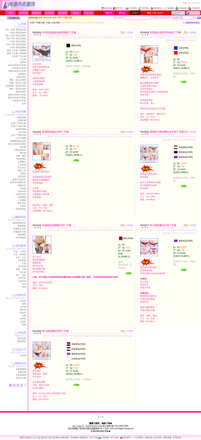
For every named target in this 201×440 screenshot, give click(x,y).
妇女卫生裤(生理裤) (17, 144)
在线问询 (107, 8)
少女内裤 (22, 132)
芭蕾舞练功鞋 (20, 232)
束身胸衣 (22, 162)
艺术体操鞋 (21, 237)
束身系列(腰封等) (18, 182)
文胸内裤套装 (20, 150)
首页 (40, 18)
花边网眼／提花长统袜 (15, 86)
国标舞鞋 (22, 234)
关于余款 (115, 437)
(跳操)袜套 (21, 77)
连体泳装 (22, 191)
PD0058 (51, 331)
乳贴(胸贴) (21, 159)
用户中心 (118, 8)
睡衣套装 (22, 203)
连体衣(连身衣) (19, 179)
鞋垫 (24, 324)
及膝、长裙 (21, 269)
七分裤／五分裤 (18, 56)
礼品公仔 (89, 13)
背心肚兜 (22, 167)
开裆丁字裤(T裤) (18, 126)
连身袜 (23, 62)
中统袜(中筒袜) (19, 100)
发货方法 (46, 437)
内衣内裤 (23, 13)
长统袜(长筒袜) (19, 68)
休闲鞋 (23, 318)
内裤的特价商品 (191, 23)
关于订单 (93, 437)
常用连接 (177, 437)
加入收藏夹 (126, 32)
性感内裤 (22, 120)
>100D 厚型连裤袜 (17, 32)
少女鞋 (23, 307)
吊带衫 (23, 173)
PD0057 (158, 225)
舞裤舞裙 (22, 226)
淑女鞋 (23, 310)
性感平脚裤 (21, 129)
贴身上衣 (22, 170)
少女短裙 (22, 266)
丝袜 (10, 13)
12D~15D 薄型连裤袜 (16, 44)
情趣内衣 (22, 185)
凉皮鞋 (23, 301)
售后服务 (56, 437)
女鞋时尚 (49, 13)
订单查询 (131, 8)
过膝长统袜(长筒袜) (17, 71)
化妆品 (76, 13)
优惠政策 (83, 437)
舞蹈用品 (36, 13)
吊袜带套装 (21, 209)
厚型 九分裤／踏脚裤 (16, 50)
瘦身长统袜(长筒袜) (17, 94)
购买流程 (25, 437)
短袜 (24, 103)
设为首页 (158, 437)
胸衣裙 (23, 153)
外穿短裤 (22, 260)
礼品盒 (23, 355)
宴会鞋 (23, 312)
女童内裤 (22, 372)
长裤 (24, 263)
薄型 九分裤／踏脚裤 (16, 53)
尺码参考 (194, 8)
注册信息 (181, 8)
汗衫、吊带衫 (20, 251)
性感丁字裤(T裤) (18, 123)
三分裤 (23, 59)
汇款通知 (168, 8)
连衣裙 (23, 272)
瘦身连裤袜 (21, 92)
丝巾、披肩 (21, 275)
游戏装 (23, 188)
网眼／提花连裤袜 (17, 80)
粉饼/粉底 (21, 338)
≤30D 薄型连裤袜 (18, 41)
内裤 (54, 18)
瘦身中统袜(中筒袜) (17, 97)
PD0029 (52, 225)
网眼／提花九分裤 (17, 83)
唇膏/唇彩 (21, 341)
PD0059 (160, 32)
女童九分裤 (21, 378)
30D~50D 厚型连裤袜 (16, 38)
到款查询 (156, 8)
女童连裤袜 (21, 375)
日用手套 (22, 278)
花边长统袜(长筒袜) (17, 65)
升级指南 (74, 437)
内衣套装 (22, 176)
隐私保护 (65, 437)
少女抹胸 (22, 164)
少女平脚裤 (21, 138)
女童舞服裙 (21, 369)
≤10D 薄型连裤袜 (18, 47)
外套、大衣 (21, 257)
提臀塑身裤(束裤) (18, 141)
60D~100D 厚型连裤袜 (15, 35)
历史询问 (143, 8)
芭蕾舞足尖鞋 (20, 229)
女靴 (24, 315)
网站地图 (167, 437)
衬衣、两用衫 (20, 254)
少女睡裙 (22, 200)
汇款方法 (35, 437)
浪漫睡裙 (22, 197)
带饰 (24, 287)
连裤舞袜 (22, 74)
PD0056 (162, 131)
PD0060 (51, 131)
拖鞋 (24, 304)
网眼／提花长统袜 (17, 89)
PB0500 (54, 32)
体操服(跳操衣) (19, 223)
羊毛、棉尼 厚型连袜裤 (15, 29)
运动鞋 (23, 321)
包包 (24, 284)
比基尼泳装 (21, 194)
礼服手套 (22, 281)
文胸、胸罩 (21, 156)
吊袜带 (23, 206)
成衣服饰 (62, 13)
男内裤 (23, 147)
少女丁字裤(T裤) (18, 135)
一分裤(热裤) (20, 117)
